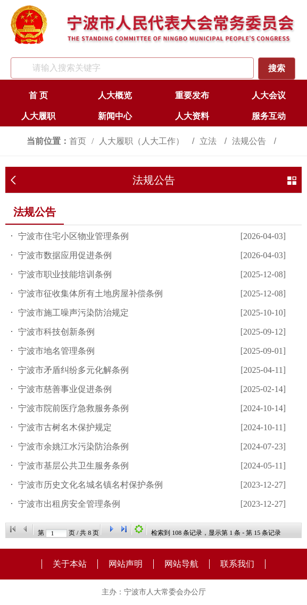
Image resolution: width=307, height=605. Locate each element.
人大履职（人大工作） (142, 141)
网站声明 (126, 563)
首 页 (38, 95)
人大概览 (115, 95)
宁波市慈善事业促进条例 (65, 389)
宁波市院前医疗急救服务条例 (73, 408)
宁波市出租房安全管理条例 (69, 503)
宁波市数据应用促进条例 (65, 255)
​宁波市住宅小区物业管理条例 (73, 236)
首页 (77, 141)
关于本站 (70, 563)
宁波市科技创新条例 (56, 331)
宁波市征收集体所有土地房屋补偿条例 (90, 293)
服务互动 (269, 116)
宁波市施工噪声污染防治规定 (73, 312)
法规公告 (250, 141)
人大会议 (269, 95)
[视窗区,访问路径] (153, 141)
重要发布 (192, 95)
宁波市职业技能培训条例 (65, 274)
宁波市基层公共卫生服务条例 (73, 465)
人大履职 (38, 116)
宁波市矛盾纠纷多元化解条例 (73, 369)
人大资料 (192, 116)
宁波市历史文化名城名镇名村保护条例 (90, 484)
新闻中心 (115, 116)
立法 (209, 141)
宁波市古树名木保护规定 (65, 427)
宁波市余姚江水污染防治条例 (73, 446)
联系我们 (237, 563)
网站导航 (181, 563)
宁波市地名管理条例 (56, 350)
